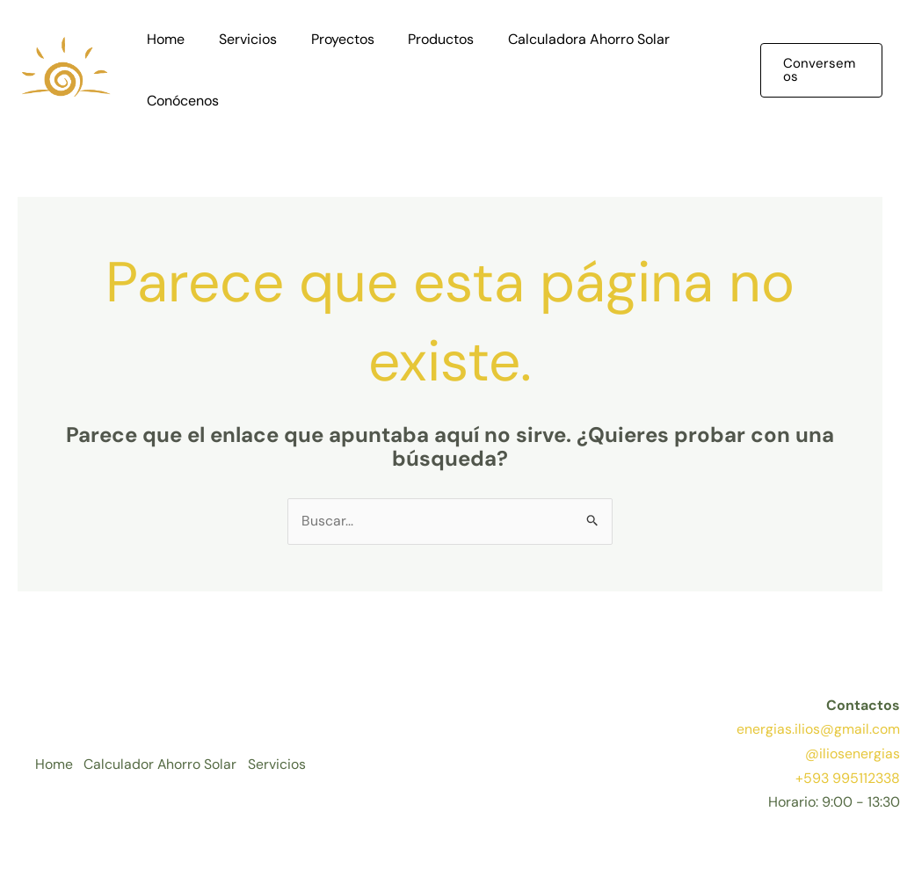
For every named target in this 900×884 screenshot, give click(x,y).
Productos (421, 39)
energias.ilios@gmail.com (818, 730)
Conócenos (180, 100)
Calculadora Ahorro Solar (562, 39)
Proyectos (327, 39)
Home (163, 39)
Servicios (239, 39)
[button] (818, 70)
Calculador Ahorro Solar (163, 766)
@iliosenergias (852, 754)
